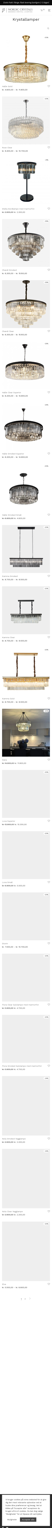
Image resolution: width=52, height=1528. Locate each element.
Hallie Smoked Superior (13, 454)
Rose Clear (7, 147)
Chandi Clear (8, 331)
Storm (5, 978)
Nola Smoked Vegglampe (14, 1196)
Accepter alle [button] (28, 1519)
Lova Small (7, 905)
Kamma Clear (8, 637)
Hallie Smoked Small (11, 515)
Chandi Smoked (9, 270)
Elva (4, 1342)
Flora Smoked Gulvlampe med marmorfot (22, 1123)
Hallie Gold (7, 86)
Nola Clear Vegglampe (12, 1269)
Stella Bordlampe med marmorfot (18, 209)
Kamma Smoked (10, 576)
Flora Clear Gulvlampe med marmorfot (20, 1051)
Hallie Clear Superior (11, 392)
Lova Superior (8, 832)
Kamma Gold (8, 698)
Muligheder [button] (12, 1520)
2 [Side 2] (25, 1356)
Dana (4, 760)
